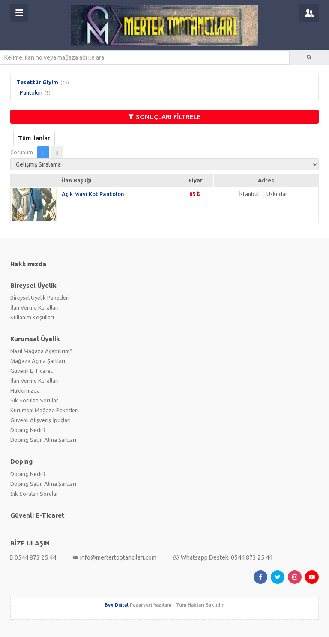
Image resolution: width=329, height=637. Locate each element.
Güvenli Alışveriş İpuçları (40, 420)
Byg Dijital (117, 604)
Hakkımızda (25, 390)
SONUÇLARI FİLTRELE (165, 116)
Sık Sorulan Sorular (34, 400)
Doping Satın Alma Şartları (43, 440)
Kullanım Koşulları (32, 317)
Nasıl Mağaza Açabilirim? (41, 351)
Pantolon (31, 92)
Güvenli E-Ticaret (31, 371)
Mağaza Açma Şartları (37, 361)
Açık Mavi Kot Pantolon (93, 194)
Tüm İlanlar (34, 138)
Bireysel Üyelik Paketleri (39, 298)
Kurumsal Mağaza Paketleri (44, 410)
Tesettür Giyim (37, 82)
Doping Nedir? (28, 430)
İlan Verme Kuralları (34, 307)
